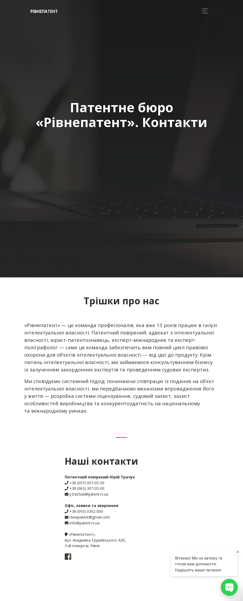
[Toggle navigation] (203, 11)
